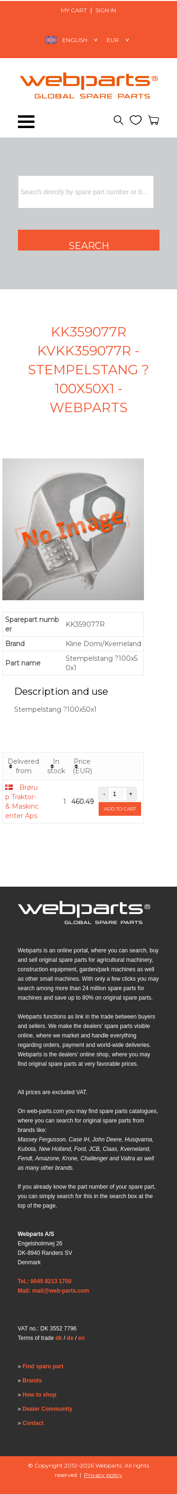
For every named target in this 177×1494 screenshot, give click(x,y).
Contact (33, 1423)
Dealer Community (48, 1409)
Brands (32, 1380)
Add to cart (120, 809)
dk (59, 1338)
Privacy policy (103, 1474)
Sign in (105, 10)
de (70, 1338)
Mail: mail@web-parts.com (53, 1290)
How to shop (40, 1394)
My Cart (74, 10)
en (81, 1338)
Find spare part (43, 1366)
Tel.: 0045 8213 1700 (45, 1281)
